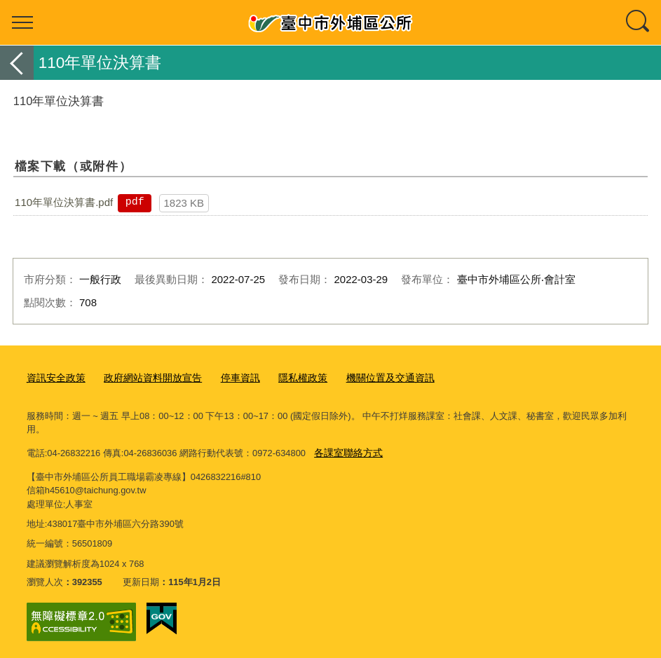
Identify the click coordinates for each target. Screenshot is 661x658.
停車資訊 (228, 377)
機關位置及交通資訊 (370, 377)
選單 (22, 22)
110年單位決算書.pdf (64, 202)
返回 (17, 63)
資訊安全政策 (54, 377)
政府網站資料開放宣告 (145, 377)
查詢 (638, 22)
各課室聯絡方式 (346, 449)
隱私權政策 (287, 377)
